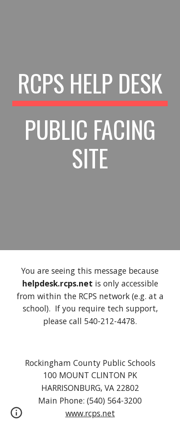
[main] (90, 125)
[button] (16, 416)
